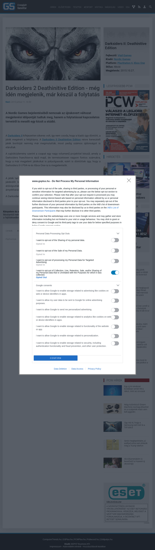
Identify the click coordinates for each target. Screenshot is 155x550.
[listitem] (77, 233)
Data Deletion (60, 369)
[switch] (115, 240)
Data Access (77, 369)
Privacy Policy (94, 369)
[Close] (130, 181)
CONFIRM (55, 358)
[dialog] (77, 275)
